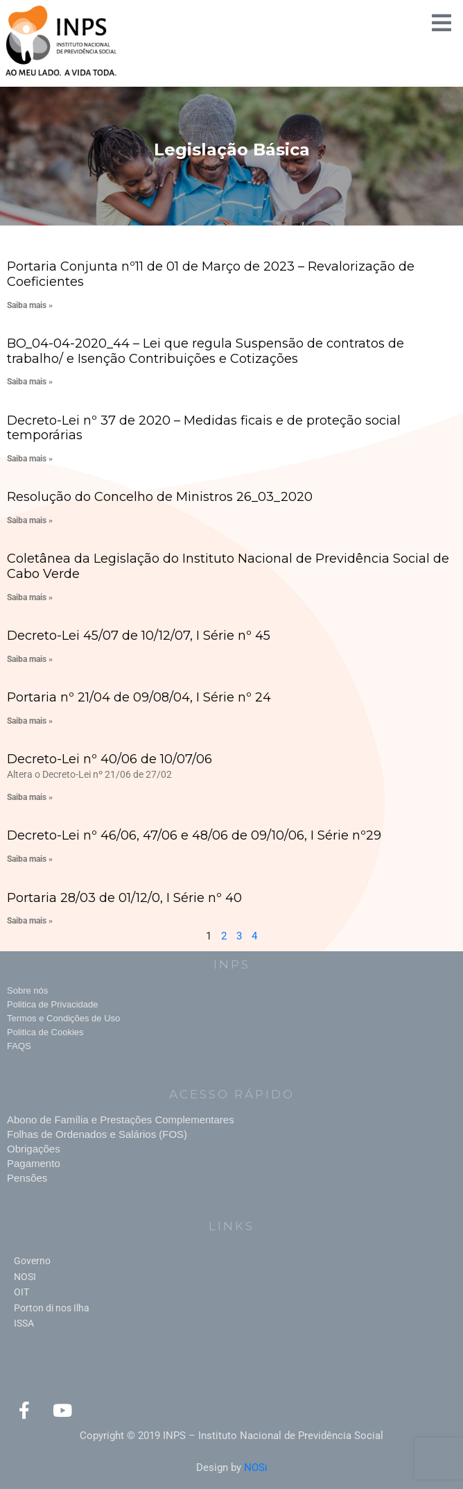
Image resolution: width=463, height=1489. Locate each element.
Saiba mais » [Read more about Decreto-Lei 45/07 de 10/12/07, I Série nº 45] (30, 659)
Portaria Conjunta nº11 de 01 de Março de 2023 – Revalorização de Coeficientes (210, 274)
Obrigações (33, 1149)
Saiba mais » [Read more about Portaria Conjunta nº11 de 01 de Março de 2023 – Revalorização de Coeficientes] (30, 305)
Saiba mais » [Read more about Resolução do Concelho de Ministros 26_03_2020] (30, 520)
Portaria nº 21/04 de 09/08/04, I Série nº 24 (139, 697)
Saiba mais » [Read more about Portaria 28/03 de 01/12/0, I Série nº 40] (30, 921)
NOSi (256, 1467)
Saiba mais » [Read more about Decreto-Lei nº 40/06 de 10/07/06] (30, 797)
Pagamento (33, 1163)
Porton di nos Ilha (51, 1307)
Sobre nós (27, 990)
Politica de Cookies (45, 1032)
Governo (32, 1260)
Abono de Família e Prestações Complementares (120, 1119)
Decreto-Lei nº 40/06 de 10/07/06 (109, 759)
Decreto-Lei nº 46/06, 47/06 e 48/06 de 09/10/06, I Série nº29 (194, 835)
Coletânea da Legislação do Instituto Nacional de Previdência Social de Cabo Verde (228, 566)
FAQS (19, 1046)
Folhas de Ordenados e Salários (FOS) (97, 1134)
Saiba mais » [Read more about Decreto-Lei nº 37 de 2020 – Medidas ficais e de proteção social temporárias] (30, 458)
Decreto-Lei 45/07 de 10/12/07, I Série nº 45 (138, 635)
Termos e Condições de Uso (63, 1018)
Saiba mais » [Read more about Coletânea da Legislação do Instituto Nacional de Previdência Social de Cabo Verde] (30, 597)
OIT (21, 1291)
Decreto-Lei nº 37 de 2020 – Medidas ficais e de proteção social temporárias (204, 428)
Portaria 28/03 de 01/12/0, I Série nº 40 (124, 897)
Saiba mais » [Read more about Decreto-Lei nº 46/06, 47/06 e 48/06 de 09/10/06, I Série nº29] (30, 859)
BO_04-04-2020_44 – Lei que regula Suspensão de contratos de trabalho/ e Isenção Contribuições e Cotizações (205, 351)
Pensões (27, 1178)
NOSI (25, 1276)
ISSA (24, 1323)
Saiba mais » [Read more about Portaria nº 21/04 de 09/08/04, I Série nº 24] (30, 721)
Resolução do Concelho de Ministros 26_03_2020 (160, 496)
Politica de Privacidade (52, 1004)
